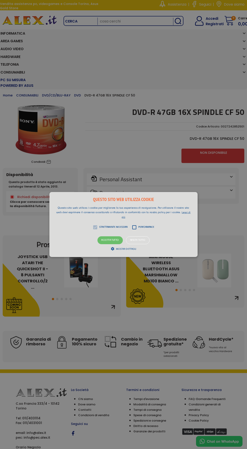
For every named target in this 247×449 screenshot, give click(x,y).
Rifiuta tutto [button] (138, 240)
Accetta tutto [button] (110, 240)
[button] (123, 224)
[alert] (123, 224)
